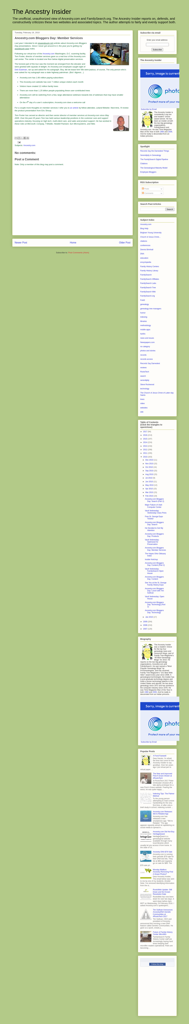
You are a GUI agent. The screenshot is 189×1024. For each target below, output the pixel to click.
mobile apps (145, 330)
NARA (142, 334)
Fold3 (142, 300)
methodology (145, 325)
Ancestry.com (49, 53)
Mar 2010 (149, 492)
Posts (145, 189)
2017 (145, 432)
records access (146, 359)
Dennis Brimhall (146, 249)
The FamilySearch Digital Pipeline (154, 159)
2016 (145, 435)
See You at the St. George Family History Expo (155, 584)
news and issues (147, 338)
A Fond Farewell (159, 756)
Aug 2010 (149, 474)
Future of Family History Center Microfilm (163, 933)
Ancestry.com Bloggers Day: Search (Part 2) (154, 500)
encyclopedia (145, 262)
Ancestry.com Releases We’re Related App (162, 813)
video (142, 403)
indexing (143, 317)
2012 (145, 450)
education (144, 258)
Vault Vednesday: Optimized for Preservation (152, 542)
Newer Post (21, 242)
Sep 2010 (149, 471)
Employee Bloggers (148, 172)
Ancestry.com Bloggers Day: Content (154, 578)
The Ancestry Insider (41, 11)
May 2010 (149, 485)
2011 (145, 453)
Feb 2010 (149, 496)
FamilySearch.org (147, 296)
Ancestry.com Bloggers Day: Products (154, 535)
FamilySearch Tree (148, 288)
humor (143, 313)
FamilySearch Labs (148, 283)
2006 (170, 132)
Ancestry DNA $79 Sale (162, 852)
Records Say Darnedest (150, 363)
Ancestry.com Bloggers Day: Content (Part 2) (155, 564)
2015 (145, 439)
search (143, 376)
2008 (145, 625)
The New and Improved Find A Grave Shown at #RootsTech (162, 776)
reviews (143, 368)
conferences (145, 245)
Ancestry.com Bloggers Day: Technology (154, 611)
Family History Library (149, 271)
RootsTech (144, 372)
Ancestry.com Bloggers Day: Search (154, 523)
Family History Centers (149, 266)
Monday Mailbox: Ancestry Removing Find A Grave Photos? (163, 872)
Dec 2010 (149, 460)
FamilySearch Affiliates (149, 279)
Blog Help (144, 228)
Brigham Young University (150, 233)
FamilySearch (146, 275)
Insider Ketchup (151, 559)
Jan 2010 (149, 617)
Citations (144, 163)
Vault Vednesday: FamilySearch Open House (154, 571)
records (143, 355)
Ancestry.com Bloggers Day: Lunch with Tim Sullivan (154, 590)
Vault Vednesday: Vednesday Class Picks (155, 512)
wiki (141, 412)
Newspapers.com (147, 342)
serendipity (144, 380)
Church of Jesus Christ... (150, 237)
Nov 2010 (149, 464)
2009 (145, 622)
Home (73, 242)
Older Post (124, 242)
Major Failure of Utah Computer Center (153, 506)
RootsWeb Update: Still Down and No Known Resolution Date (162, 892)
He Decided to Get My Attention (154, 529)
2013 (145, 446)
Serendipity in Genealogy (150, 155)
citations (143, 241)
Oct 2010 (149, 467)
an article (74, 108)
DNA (142, 254)
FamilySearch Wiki (148, 292)
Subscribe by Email (149, 109)
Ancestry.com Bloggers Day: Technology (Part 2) (155, 604)
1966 (162, 132)
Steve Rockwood (147, 384)
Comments (147, 193)
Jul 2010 (149, 478)
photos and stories (147, 351)
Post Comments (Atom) (78, 252)
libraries (143, 321)
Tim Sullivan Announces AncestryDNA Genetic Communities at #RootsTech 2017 (163, 913)
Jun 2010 (149, 482)
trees (142, 399)
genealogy (144, 304)
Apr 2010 (149, 489)
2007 (145, 629)
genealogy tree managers (150, 309)
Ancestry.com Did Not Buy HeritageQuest (163, 833)
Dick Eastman (21, 69)
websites (144, 408)
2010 (145, 457)
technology (144, 389)
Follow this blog (157, 964)
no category (145, 346)
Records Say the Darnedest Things (154, 151)
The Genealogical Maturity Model (153, 168)
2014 (145, 442)
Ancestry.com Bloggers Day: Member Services (155, 549)
